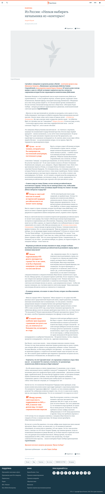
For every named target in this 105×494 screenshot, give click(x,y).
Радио (4, 481)
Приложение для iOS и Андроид (11, 475)
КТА (95, 2)
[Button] (69, 28)
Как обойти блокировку (9, 487)
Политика (28, 8)
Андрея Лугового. (58, 121)
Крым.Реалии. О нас (33, 472)
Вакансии (30, 484)
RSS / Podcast (6, 484)
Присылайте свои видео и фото (11, 472)
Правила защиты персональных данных (39, 487)
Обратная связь (31, 481)
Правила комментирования (35, 475)
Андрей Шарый (29, 20)
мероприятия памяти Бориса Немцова (49, 88)
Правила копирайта (33, 478)
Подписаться (5, 478)
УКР (90, 2)
